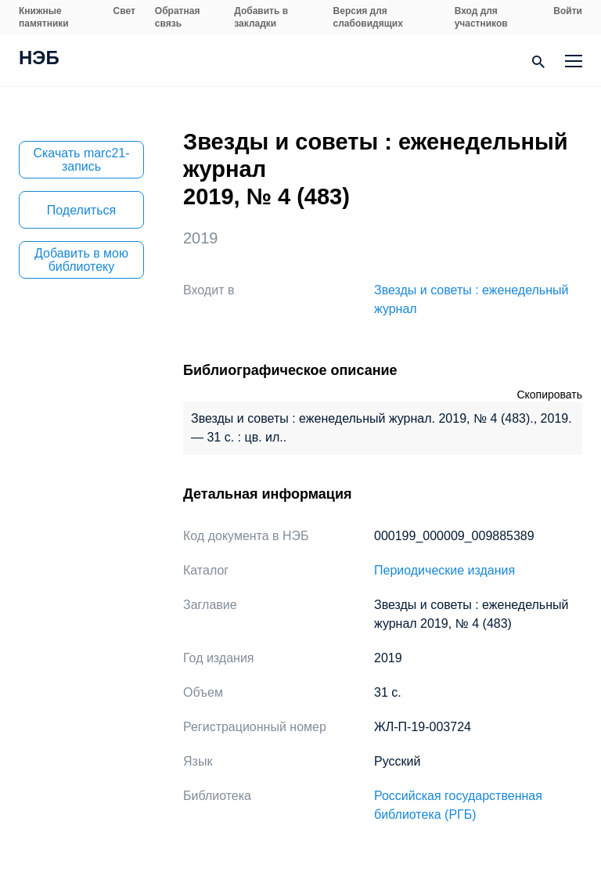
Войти (567, 10)
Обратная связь (177, 17)
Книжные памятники (44, 17)
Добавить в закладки (261, 17)
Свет (124, 10)
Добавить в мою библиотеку (81, 260)
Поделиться (81, 210)
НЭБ (39, 59)
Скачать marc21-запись (81, 159)
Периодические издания (444, 570)
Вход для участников (481, 17)
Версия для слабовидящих (368, 17)
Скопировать (549, 394)
